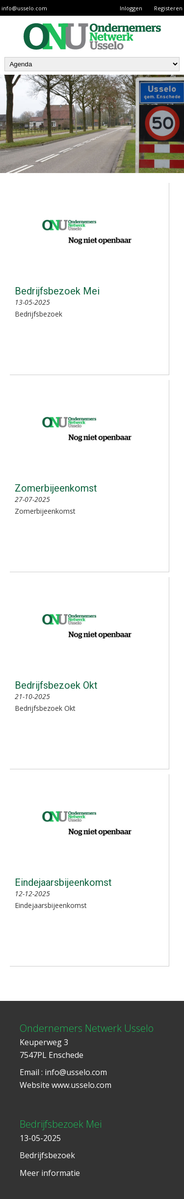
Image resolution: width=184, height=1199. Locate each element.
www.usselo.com (81, 1085)
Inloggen (131, 8)
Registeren (168, 8)
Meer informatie (50, 1173)
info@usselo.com (24, 8)
